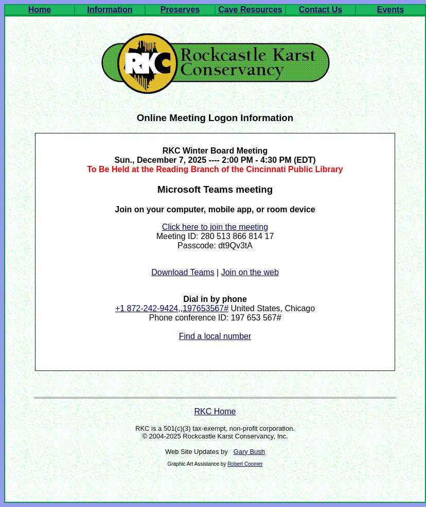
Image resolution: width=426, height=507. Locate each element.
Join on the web (250, 272)
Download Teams (182, 272)
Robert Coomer (244, 464)
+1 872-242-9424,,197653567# (171, 308)
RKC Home (215, 411)
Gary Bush (249, 451)
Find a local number (215, 336)
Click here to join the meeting (215, 227)
